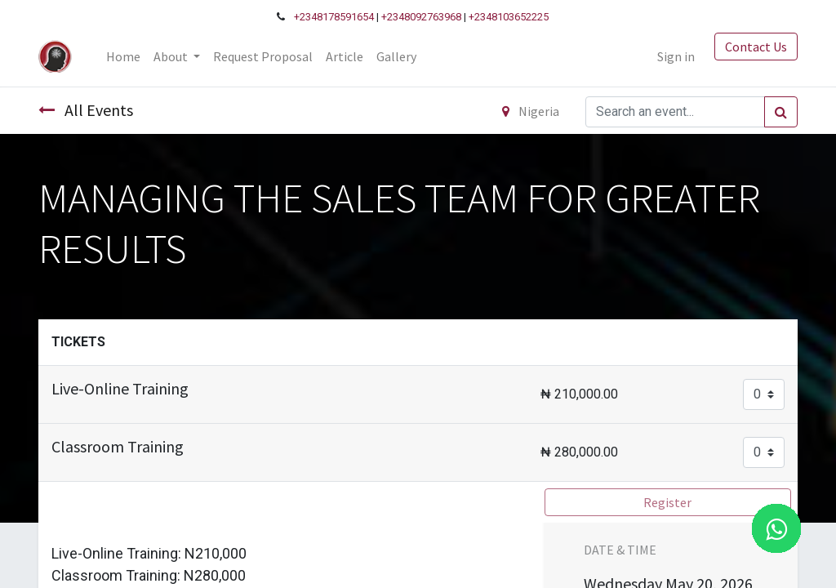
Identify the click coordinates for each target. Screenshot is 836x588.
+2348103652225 (509, 17)
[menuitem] (123, 56)
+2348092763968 (421, 17)
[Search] (781, 111)
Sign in (676, 56)
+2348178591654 (334, 17)
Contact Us (756, 46)
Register (667, 502)
